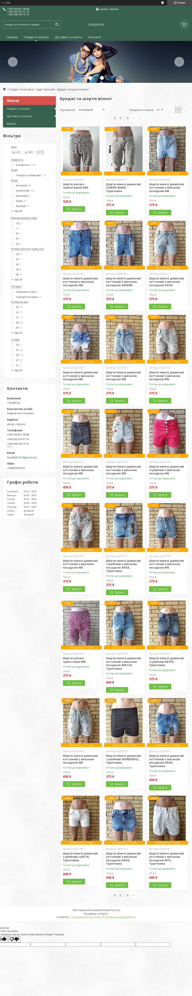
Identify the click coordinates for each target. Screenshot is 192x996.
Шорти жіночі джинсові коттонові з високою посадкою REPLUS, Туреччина (123, 663)
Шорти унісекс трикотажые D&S (75, 186)
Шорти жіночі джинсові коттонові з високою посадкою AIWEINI (123, 281)
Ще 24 (18, 370)
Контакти (94, 37)
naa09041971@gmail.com (22, 457)
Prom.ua (115, 910)
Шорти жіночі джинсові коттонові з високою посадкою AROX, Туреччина (166, 761)
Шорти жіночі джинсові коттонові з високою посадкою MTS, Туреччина (166, 859)
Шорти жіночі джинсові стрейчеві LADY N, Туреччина (80, 857)
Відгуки (11, 123)
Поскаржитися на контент (87, 917)
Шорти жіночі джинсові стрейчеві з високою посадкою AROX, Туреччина (123, 566)
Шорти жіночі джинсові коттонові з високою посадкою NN (166, 187)
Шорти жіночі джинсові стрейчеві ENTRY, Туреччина (166, 661)
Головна (11, 37)
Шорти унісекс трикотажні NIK (74, 660)
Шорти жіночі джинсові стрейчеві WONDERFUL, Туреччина (123, 759)
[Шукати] (57, 24)
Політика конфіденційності (120, 917)
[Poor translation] (14, 939)
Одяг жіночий (45, 89)
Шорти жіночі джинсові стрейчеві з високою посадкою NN (166, 470)
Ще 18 (18, 279)
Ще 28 (18, 210)
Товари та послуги (36, 37)
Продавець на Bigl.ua (96, 913)
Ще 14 (18, 332)
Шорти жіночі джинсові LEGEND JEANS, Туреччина (123, 187)
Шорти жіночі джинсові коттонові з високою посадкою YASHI (166, 281)
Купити (76, 209)
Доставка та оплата (68, 37)
